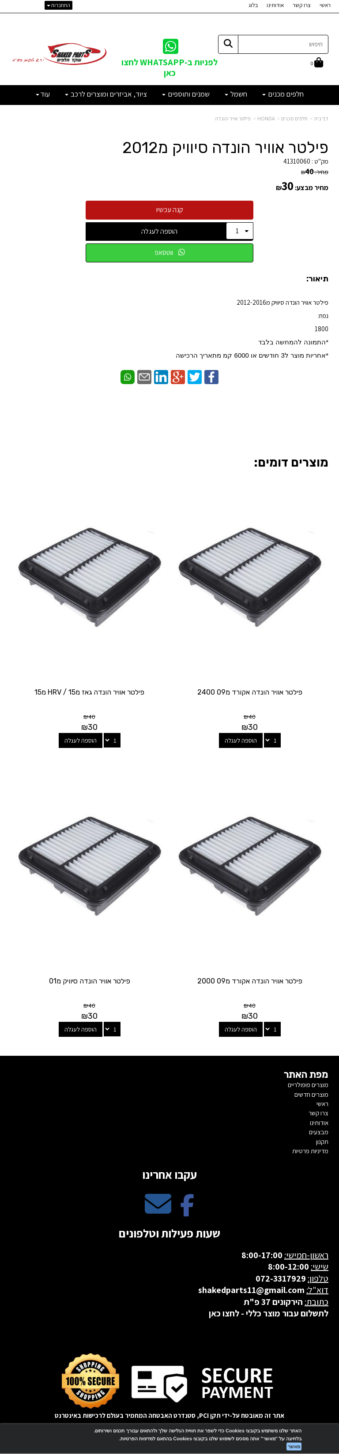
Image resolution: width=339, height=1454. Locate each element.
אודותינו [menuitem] (275, 5)
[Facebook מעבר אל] (187, 1211)
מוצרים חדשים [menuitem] (311, 1094)
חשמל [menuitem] (236, 94)
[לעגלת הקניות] (316, 63)
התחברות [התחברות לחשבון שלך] (58, 5)
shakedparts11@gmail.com (251, 1290)
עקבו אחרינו (169, 1174)
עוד (43, 94)
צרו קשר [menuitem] (302, 5)
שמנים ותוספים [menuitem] (186, 94)
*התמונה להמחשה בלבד (293, 342)
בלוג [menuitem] (253, 5)
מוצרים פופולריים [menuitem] (308, 1084)
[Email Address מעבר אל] (158, 1211)
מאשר (294, 1446)
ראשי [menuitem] (325, 5)
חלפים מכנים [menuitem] (283, 94)
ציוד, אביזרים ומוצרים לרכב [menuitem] (106, 94)
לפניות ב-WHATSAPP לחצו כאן (169, 67)
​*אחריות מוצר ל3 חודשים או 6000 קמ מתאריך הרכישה (252, 355)
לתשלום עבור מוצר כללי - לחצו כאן (268, 1313)
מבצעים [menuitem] (318, 1132)
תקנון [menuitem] (322, 1141)
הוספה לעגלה (159, 231)
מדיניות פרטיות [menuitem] (310, 1151)
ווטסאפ (169, 252)
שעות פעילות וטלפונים (169, 1233)
